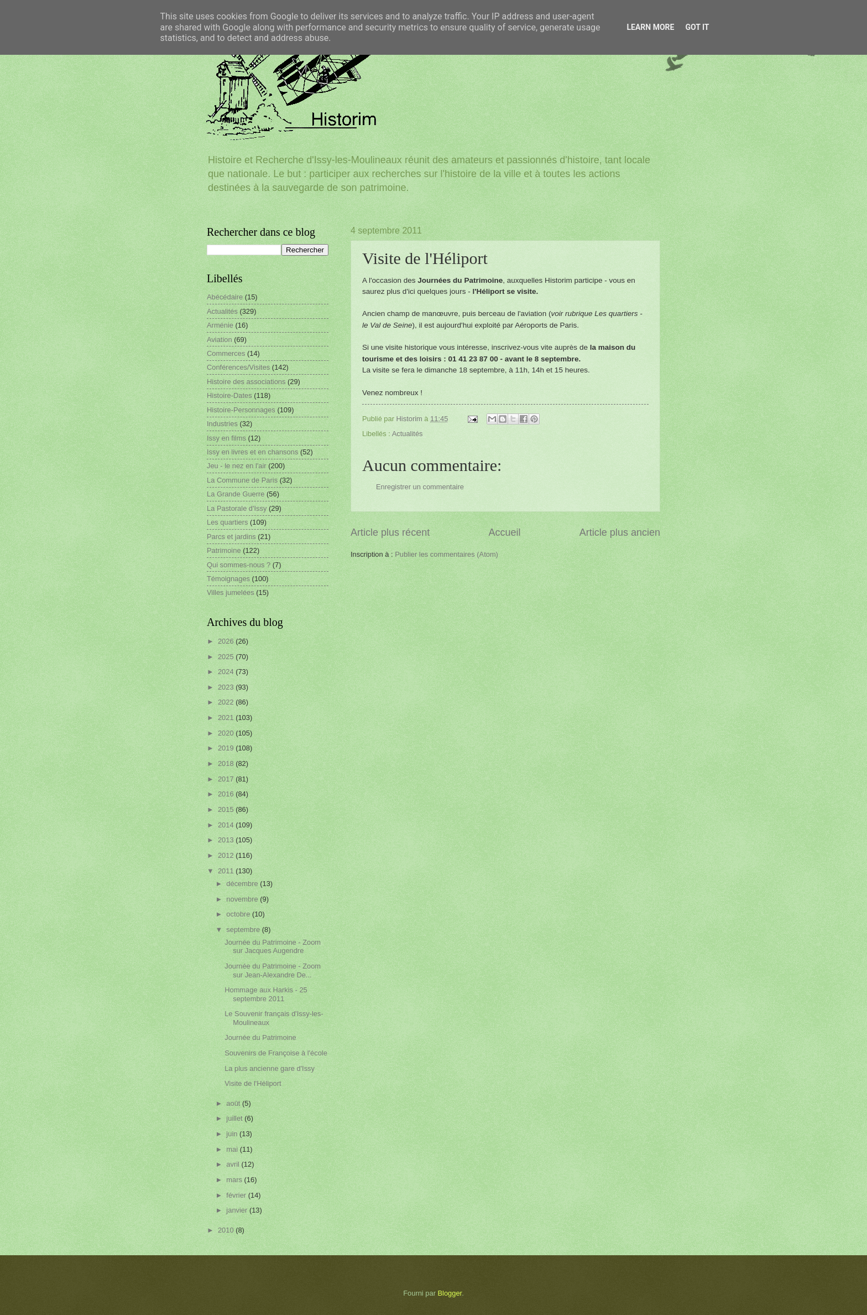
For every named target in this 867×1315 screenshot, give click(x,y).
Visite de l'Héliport (252, 1083)
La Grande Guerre (236, 494)
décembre (243, 883)
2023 (227, 687)
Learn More (650, 27)
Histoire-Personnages (241, 410)
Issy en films (226, 438)
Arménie (220, 325)
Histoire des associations (246, 381)
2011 (227, 871)
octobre (239, 914)
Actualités (407, 433)
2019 (227, 748)
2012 (227, 855)
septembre (244, 929)
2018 (227, 763)
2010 (227, 1230)
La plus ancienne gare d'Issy (269, 1068)
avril (233, 1164)
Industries (222, 424)
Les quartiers (227, 522)
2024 (227, 671)
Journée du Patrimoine (260, 1037)
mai (232, 1149)
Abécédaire (225, 297)
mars (235, 1180)
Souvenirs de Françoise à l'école (275, 1053)
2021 (227, 717)
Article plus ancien (619, 532)
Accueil (504, 532)
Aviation (219, 339)
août (234, 1103)
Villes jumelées (230, 592)
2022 (227, 702)
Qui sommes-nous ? (238, 565)
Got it (697, 27)
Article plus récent (390, 532)
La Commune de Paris (242, 480)
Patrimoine (224, 550)
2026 (227, 641)
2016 (227, 794)
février (237, 1195)
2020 (227, 733)
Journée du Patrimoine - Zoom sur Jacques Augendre (272, 946)
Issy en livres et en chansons (252, 452)
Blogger (450, 1293)
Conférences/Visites (238, 367)
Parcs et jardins (231, 536)
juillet (235, 1118)
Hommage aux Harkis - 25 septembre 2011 (265, 994)
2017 (227, 779)
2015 (227, 809)
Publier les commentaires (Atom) (446, 554)
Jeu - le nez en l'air (237, 466)
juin (232, 1134)
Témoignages (228, 578)
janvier (237, 1210)
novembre (243, 899)
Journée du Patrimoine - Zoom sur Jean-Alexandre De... (272, 970)
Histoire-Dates (229, 395)
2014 (227, 825)
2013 (227, 840)
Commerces (226, 353)
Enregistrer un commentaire (420, 487)
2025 (227, 657)
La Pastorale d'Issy (237, 508)
